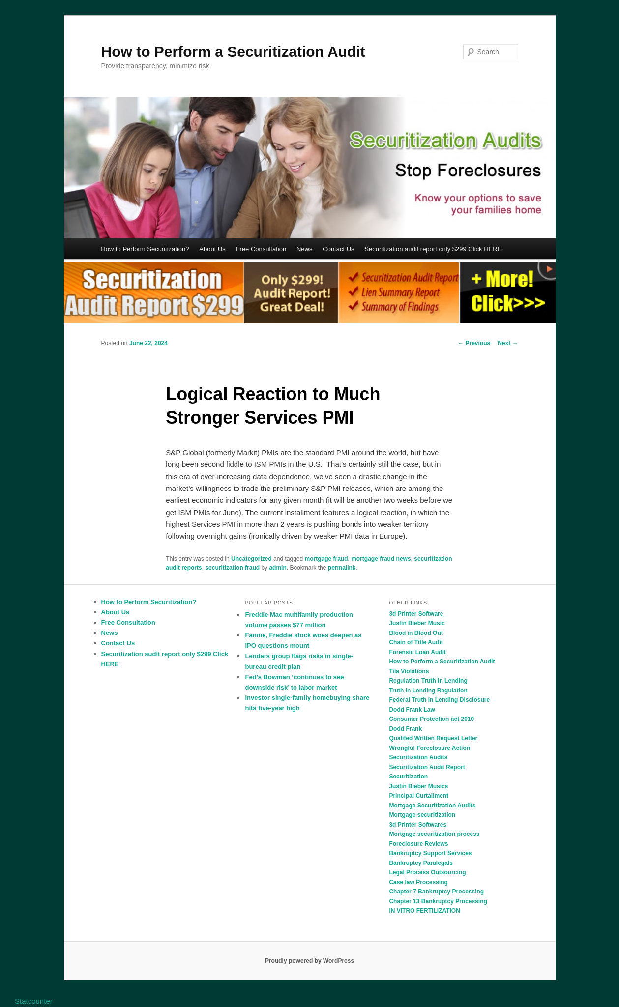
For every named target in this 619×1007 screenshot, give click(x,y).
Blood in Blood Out (415, 633)
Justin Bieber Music (416, 623)
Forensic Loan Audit (417, 652)
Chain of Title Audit (415, 642)
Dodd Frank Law (412, 709)
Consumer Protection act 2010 (431, 719)
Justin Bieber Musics (418, 786)
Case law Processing (418, 882)
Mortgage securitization (422, 814)
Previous (474, 343)
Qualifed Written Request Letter (433, 738)
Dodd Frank (405, 728)
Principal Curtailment (418, 795)
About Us (212, 249)
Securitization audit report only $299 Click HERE (432, 249)
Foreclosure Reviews (418, 843)
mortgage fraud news (381, 558)
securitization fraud (232, 567)
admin (277, 567)
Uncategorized (251, 558)
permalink (342, 567)
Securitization (408, 776)
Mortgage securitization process (434, 834)
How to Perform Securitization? (145, 249)
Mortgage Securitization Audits (432, 805)
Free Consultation (261, 249)
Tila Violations (409, 671)
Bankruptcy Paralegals (420, 863)
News (304, 249)
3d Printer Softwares (417, 824)
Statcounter (34, 1001)
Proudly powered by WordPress (309, 960)
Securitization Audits (418, 757)
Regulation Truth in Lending (428, 680)
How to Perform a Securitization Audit (233, 51)
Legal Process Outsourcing (427, 872)
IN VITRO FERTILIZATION (424, 910)
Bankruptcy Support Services (430, 853)
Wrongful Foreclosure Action (429, 748)
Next (508, 343)
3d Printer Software (416, 613)
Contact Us (338, 249)
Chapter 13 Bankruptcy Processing (438, 901)
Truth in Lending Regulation (428, 690)
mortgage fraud (326, 558)
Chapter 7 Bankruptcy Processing (436, 891)
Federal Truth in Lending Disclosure (439, 699)
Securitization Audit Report (427, 767)
